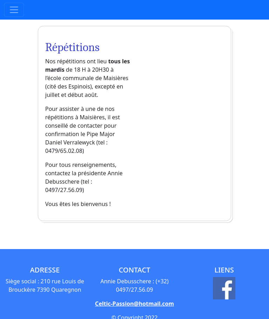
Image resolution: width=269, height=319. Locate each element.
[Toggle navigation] (14, 10)
